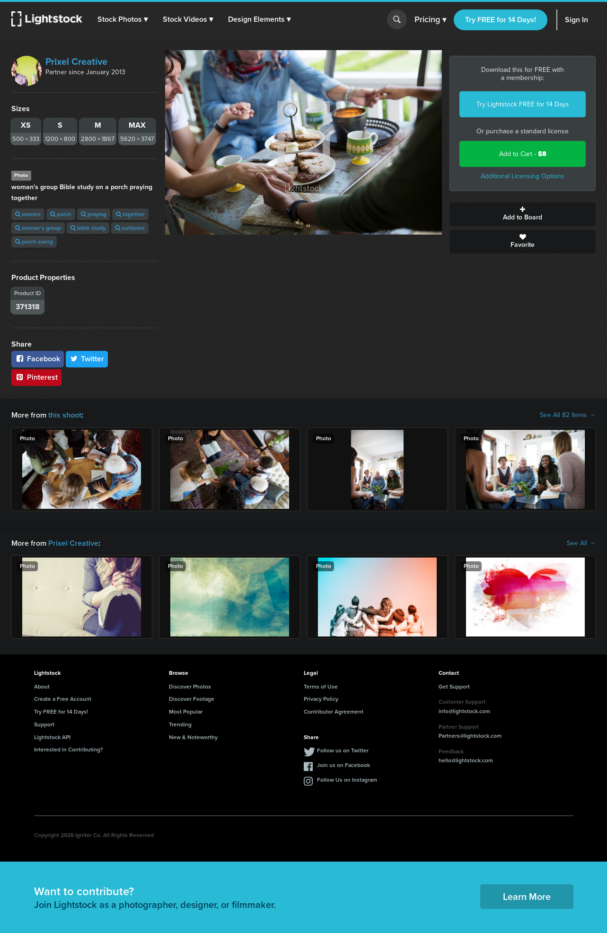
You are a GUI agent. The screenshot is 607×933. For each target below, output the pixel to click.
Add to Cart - (522, 154)
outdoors (130, 228)
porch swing (34, 241)
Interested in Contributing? (68, 749)
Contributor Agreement (333, 711)
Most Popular (185, 711)
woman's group (38, 228)
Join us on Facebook (343, 765)
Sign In (576, 19)
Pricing (430, 19)
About (42, 686)
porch (60, 214)
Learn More (527, 896)
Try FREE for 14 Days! (500, 19)
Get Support (454, 686)
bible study (88, 228)
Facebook (37, 358)
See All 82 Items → (568, 415)
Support (44, 724)
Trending (180, 724)
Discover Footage (191, 699)
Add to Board (522, 214)
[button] (122, 19)
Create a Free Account (62, 699)
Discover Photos (190, 686)
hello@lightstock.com (466, 760)
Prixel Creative (76, 61)
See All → (581, 543)
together (130, 214)
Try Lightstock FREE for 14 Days (522, 104)
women (28, 214)
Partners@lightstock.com (470, 736)
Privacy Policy (321, 699)
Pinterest (36, 377)
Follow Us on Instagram (347, 780)
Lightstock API (52, 737)
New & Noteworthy (193, 737)
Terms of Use (321, 686)
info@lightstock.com (464, 711)
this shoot (64, 415)
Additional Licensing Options (522, 176)
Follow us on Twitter (343, 750)
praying (93, 214)
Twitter (87, 358)
